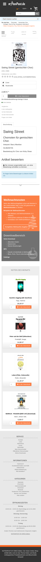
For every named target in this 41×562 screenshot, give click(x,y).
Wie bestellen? (20, 471)
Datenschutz (20, 467)
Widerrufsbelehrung (20, 469)
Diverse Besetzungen (14, 246)
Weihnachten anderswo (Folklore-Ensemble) (22, 217)
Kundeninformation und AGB (20, 465)
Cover (6, 82)
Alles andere (20, 495)
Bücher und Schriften (20, 493)
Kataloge (7, 257)
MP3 (5, 249)
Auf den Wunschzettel (8, 114)
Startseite (20, 482)
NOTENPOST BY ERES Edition (20, 534)
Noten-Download (9, 239)
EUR (25, 8)
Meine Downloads (20, 453)
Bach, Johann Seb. (20, 416)
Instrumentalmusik (20, 486)
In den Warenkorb (22, 96)
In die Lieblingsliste (7, 109)
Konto (20, 445)
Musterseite (8, 86)
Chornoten (20, 484)
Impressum (20, 464)
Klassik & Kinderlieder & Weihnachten (20, 252)
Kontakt (20, 440)
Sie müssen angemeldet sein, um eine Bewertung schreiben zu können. (18, 166)
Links (20, 442)
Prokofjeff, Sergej (20, 339)
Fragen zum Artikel (7, 117)
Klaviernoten (12, 244)
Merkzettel (20, 447)
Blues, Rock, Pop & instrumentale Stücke (21, 254)
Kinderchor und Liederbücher (20, 491)
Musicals (20, 489)
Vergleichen (5, 106)
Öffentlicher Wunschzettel (20, 451)
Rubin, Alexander (20, 378)
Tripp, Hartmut (20, 300)
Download (21, 488)
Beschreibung (7, 124)
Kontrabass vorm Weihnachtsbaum (19, 219)
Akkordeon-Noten (13, 242)
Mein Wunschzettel (20, 449)
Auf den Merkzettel (7, 112)
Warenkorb (20, 443)
